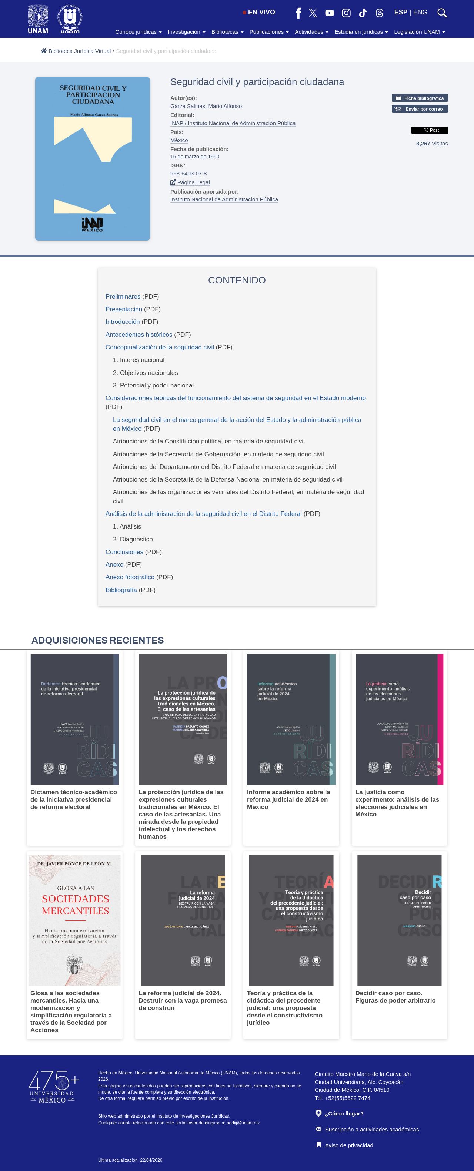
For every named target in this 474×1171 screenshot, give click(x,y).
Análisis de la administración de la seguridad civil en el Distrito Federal (204, 513)
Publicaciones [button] (269, 31)
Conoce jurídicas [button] (138, 31)
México (179, 140)
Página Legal (190, 182)
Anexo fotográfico (130, 577)
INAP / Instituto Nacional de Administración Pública (233, 123)
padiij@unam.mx (243, 1122)
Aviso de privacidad (344, 1145)
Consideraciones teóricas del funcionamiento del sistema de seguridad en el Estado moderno (236, 398)
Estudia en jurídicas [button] (361, 31)
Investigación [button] (187, 31)
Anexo (114, 564)
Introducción (123, 321)
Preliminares (123, 296)
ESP (401, 12)
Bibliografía (121, 590)
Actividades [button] (311, 31)
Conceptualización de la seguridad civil (160, 347)
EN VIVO (259, 12)
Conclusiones (124, 552)
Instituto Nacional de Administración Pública (224, 199)
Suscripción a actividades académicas (367, 1129)
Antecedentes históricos (139, 334)
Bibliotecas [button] (227, 31)
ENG (420, 12)
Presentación (124, 309)
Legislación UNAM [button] (419, 31)
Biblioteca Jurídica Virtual (76, 51)
